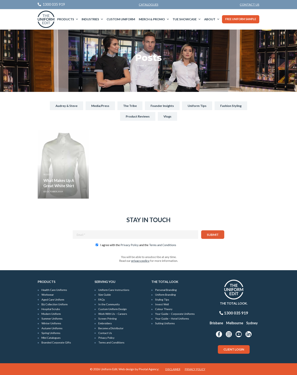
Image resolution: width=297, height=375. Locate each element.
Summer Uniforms (52, 318)
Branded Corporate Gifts (56, 342)
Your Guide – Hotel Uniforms (172, 318)
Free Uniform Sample (240, 19)
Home (140, 65)
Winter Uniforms (51, 323)
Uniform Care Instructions (113, 289)
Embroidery (105, 323)
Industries (90, 19)
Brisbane (216, 323)
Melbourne (234, 323)
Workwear (47, 294)
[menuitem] (249, 5)
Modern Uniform (51, 313)
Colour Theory (163, 309)
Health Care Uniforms (54, 289)
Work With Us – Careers (112, 313)
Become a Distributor (110, 328)
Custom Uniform (121, 19)
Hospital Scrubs (50, 309)
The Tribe (130, 105)
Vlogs (167, 116)
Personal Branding (166, 289)
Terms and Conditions (162, 245)
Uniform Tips (197, 105)
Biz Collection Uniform (54, 304)
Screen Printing (107, 318)
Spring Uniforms (50, 333)
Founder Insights (162, 105)
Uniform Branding (165, 294)
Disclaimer (172, 369)
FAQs (101, 299)
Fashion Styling (231, 105)
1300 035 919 (233, 313)
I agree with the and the (138, 245)
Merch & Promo (152, 19)
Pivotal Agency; (149, 369)
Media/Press (100, 105)
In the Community (109, 304)
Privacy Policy (129, 245)
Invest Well (162, 304)
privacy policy (140, 260)
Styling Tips (162, 299)
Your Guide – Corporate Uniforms (175, 313)
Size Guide (104, 294)
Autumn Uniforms (52, 328)
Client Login (234, 349)
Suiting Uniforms (165, 323)
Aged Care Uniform (52, 299)
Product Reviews (138, 116)
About (209, 19)
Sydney (252, 323)
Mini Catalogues (51, 337)
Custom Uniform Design (112, 309)
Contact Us (249, 4)
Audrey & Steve (66, 105)
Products (65, 19)
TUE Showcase (185, 19)
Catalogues (148, 4)
